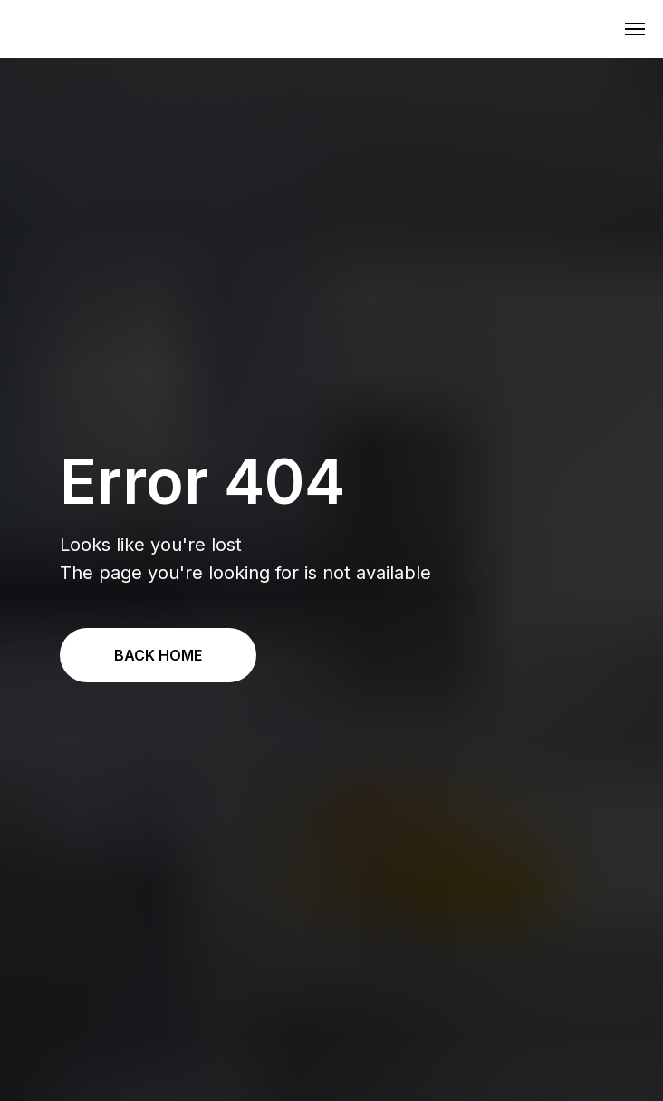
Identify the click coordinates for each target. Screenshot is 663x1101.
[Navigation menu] (635, 29)
